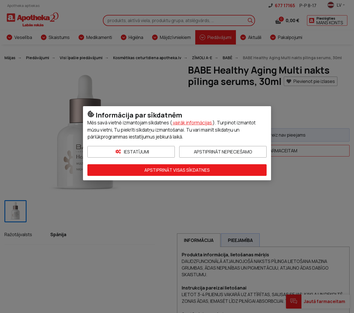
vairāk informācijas (192, 122)
